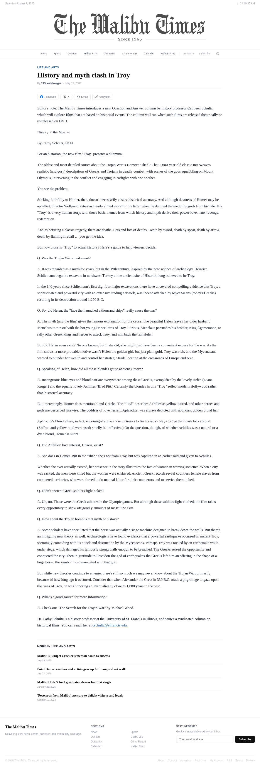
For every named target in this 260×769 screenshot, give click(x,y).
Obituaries (109, 53)
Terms (239, 760)
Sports (57, 53)
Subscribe (204, 53)
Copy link (102, 96)
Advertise (188, 53)
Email (82, 96)
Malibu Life (90, 53)
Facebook (48, 96)
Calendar (149, 53)
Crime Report (129, 53)
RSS (229, 760)
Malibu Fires (168, 53)
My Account (216, 760)
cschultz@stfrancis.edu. (110, 625)
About (160, 760)
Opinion (72, 53)
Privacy (250, 760)
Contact (172, 760)
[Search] (218, 53)
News (44, 53)
